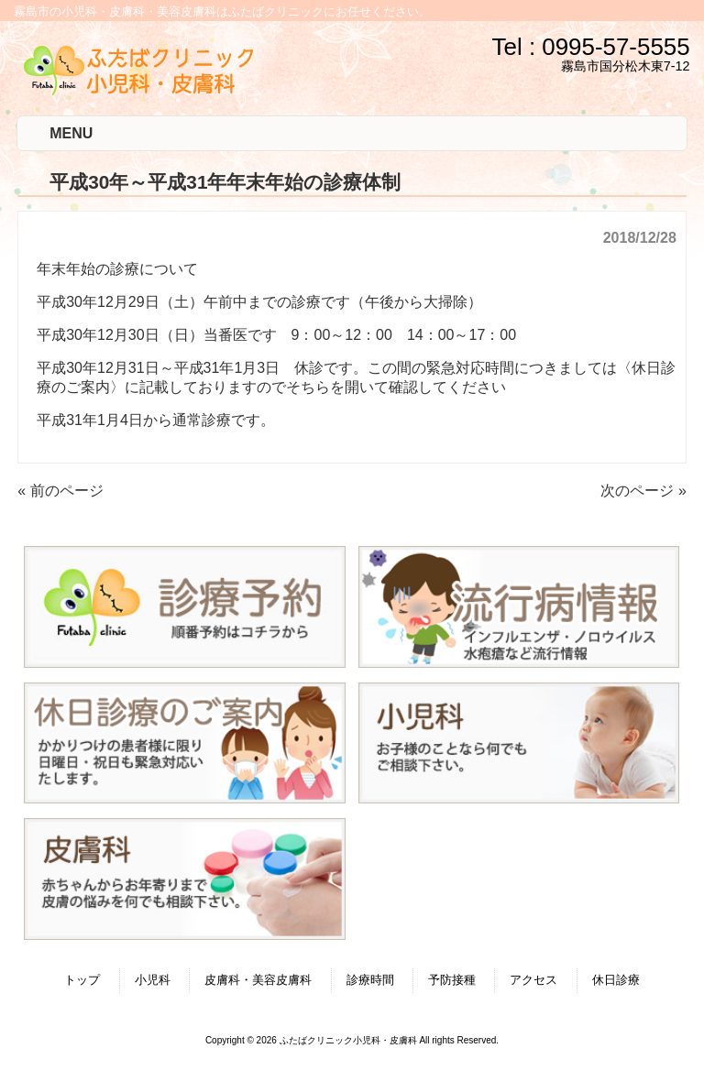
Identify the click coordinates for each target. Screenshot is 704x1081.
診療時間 (370, 980)
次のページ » (643, 490)
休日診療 (616, 980)
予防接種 (452, 980)
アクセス (533, 980)
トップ (82, 980)
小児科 (152, 980)
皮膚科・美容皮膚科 (258, 980)
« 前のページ (60, 490)
